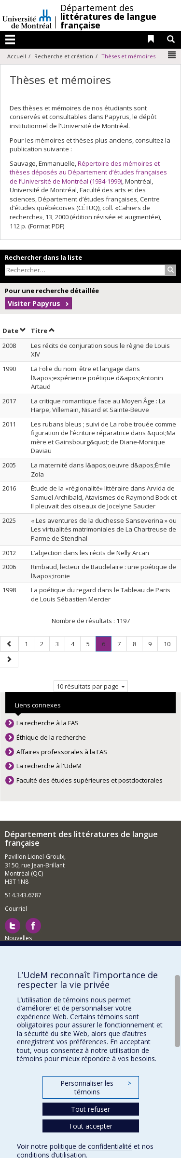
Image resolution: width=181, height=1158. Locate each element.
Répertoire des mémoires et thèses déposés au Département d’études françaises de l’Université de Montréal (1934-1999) (88, 172)
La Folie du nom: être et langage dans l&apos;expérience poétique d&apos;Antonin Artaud (97, 377)
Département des (108, 16)
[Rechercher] (170, 270)
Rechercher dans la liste (43, 257)
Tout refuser (90, 1109)
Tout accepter (90, 1126)
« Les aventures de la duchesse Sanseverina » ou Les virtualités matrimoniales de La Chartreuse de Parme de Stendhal (104, 529)
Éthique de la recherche (51, 737)
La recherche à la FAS (47, 723)
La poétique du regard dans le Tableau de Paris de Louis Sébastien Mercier (100, 594)
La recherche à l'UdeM (49, 765)
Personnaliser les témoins (95, 1087)
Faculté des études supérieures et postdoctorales (89, 780)
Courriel (16, 909)
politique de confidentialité (91, 1146)
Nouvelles (18, 938)
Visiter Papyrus (34, 303)
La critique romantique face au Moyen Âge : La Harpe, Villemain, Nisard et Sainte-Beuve (98, 405)
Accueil (16, 56)
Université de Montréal (27, 15)
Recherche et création (63, 56)
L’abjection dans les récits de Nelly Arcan (90, 552)
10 (170, 643)
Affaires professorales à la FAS (61, 751)
